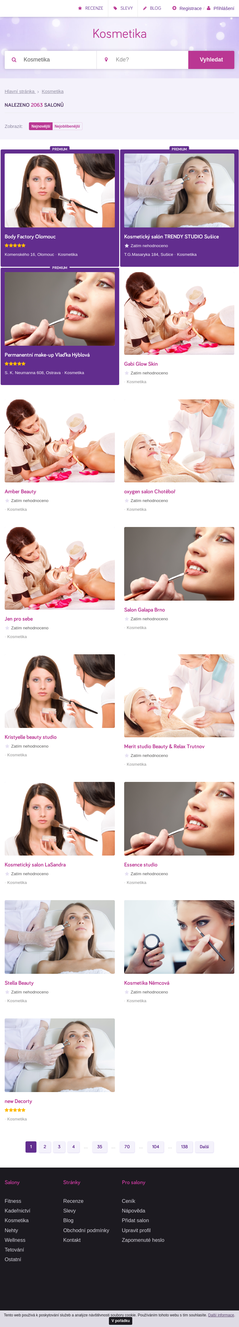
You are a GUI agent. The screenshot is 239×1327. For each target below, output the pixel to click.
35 (99, 1147)
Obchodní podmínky (86, 1230)
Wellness (15, 1240)
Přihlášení (220, 8)
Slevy (123, 8)
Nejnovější (41, 127)
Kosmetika (17, 1220)
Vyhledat (211, 60)
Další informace (221, 1314)
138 (184, 1147)
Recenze (90, 8)
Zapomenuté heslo (143, 1240)
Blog (152, 8)
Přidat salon (135, 1220)
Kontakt (72, 1240)
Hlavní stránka (20, 92)
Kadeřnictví (17, 1211)
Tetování (14, 1249)
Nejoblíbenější (68, 127)
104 (155, 1147)
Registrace (187, 8)
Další (204, 1147)
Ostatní (13, 1259)
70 (127, 1147)
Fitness (13, 1201)
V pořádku (120, 1320)
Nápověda (133, 1211)
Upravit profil (136, 1230)
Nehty (11, 1230)
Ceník (128, 1201)
